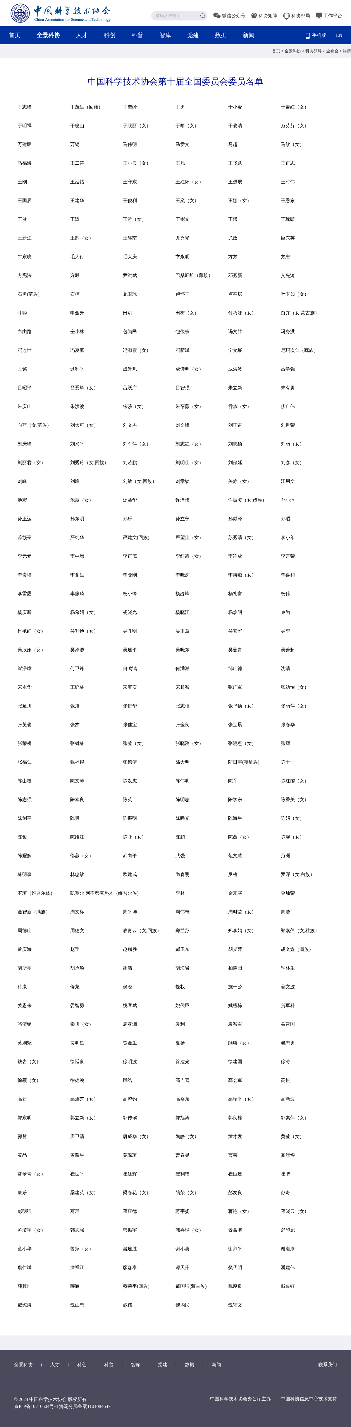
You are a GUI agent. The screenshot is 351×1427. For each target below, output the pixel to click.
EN (339, 35)
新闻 (248, 35)
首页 (14, 35)
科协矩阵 (264, 15)
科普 (137, 35)
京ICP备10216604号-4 (36, 1406)
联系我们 (327, 1364)
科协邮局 (296, 15)
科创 (110, 35)
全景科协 (48, 35)
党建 (193, 35)
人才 (82, 35)
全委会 (333, 51)
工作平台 (329, 15)
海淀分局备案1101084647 (84, 1406)
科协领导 (314, 51)
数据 (221, 35)
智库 (165, 35)
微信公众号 (229, 15)
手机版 (316, 36)
